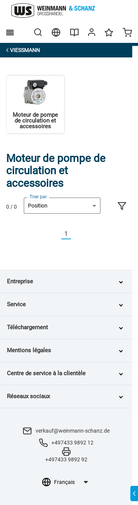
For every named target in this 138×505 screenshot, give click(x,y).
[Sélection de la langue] (70, 482)
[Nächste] (75, 234)
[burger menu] (10, 32)
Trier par (38, 196)
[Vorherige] (56, 234)
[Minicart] (127, 33)
